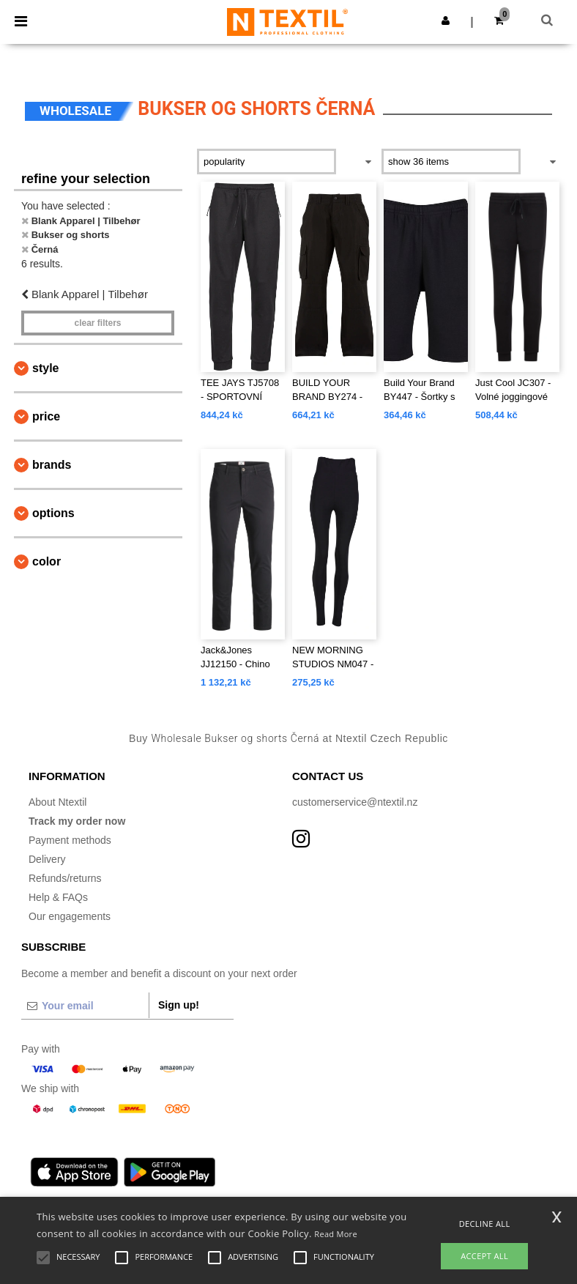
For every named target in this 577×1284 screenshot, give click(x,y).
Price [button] (46, 416)
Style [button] (45, 368)
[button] (446, 20)
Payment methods (70, 840)
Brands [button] (51, 465)
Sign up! (178, 1005)
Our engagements (70, 916)
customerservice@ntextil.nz (354, 802)
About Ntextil (57, 802)
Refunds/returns (65, 878)
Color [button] (46, 561)
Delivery (47, 859)
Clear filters (97, 323)
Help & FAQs (58, 897)
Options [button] (53, 513)
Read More (335, 1233)
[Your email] (85, 1005)
